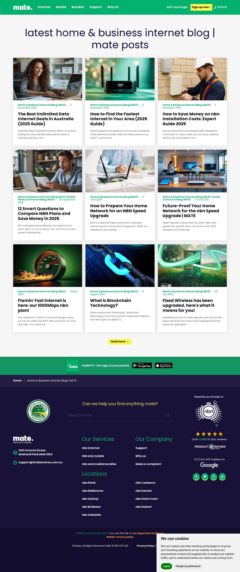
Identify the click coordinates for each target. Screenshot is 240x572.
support (95, 7)
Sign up (201, 7)
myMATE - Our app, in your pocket (105, 365)
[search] (167, 415)
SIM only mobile (93, 456)
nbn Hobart (144, 507)
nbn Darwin (144, 491)
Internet (44, 7)
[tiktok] (222, 477)
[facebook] (196, 477)
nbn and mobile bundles (99, 464)
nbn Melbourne (92, 491)
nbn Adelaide (91, 515)
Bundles (78, 7)
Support (141, 448)
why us (113, 7)
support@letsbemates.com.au (37, 463)
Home (17, 380)
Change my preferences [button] (188, 566)
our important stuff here (148, 533)
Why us (141, 456)
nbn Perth (89, 483)
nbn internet (91, 448)
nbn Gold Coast (147, 499)
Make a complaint (148, 464)
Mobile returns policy (120, 537)
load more (118, 341)
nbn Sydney (90, 499)
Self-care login (177, 7)
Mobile (61, 7)
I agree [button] (166, 566)
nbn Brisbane (91, 507)
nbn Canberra (145, 483)
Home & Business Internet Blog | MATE (42, 105)
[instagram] (213, 477)
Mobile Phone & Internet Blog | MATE (46, 198)
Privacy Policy (145, 546)
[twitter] (205, 477)
